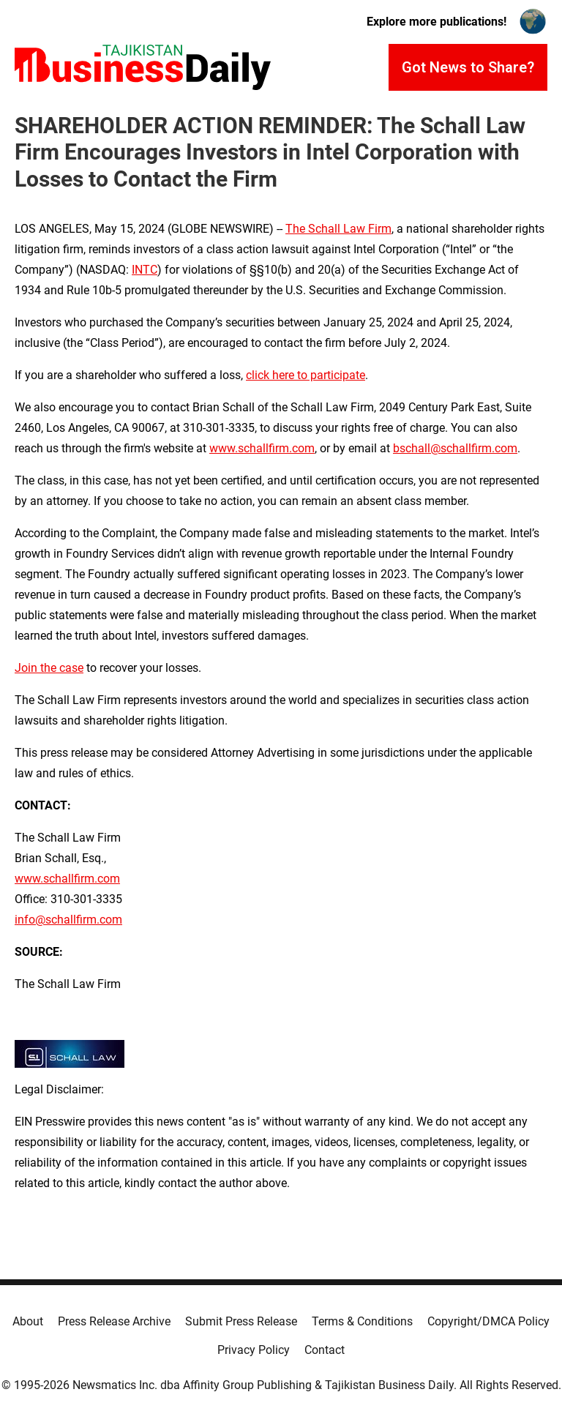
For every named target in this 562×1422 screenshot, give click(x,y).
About (27, 1321)
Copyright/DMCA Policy (488, 1321)
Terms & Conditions (362, 1321)
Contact (324, 1350)
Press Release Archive (114, 1321)
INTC (144, 270)
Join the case (49, 668)
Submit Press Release (241, 1321)
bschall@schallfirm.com (455, 448)
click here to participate (305, 375)
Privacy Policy (253, 1350)
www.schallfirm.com (67, 879)
